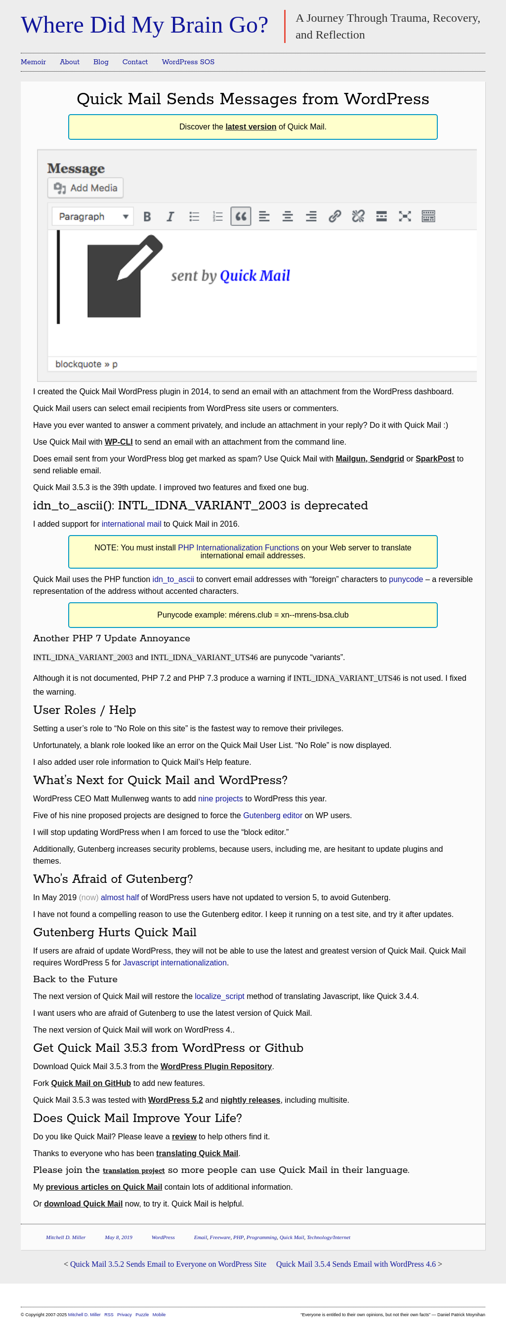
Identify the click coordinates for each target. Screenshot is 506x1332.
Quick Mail (292, 1237)
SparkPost (435, 459)
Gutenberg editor (272, 815)
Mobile (159, 1314)
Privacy (124, 1314)
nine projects (220, 798)
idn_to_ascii (174, 579)
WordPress (163, 1237)
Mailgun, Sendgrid (370, 459)
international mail (132, 524)
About (70, 62)
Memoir (33, 62)
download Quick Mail (83, 1204)
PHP (238, 1237)
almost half (120, 897)
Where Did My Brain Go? (144, 24)
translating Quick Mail (197, 1153)
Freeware (220, 1237)
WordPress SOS (188, 62)
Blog (101, 62)
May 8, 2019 (118, 1237)
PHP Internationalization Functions (238, 547)
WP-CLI (119, 442)
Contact (135, 62)
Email (200, 1237)
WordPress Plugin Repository (216, 1066)
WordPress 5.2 (175, 1100)
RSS (109, 1314)
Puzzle (142, 1314)
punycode (406, 579)
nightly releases (250, 1100)
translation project (134, 1170)
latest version (250, 127)
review (184, 1136)
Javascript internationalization (175, 962)
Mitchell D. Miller (65, 1237)
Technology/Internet (328, 1237)
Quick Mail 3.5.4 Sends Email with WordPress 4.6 (356, 1264)
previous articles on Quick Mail (104, 1187)
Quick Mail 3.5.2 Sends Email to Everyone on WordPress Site (168, 1264)
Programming (262, 1237)
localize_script (219, 996)
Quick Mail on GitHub (91, 1083)
